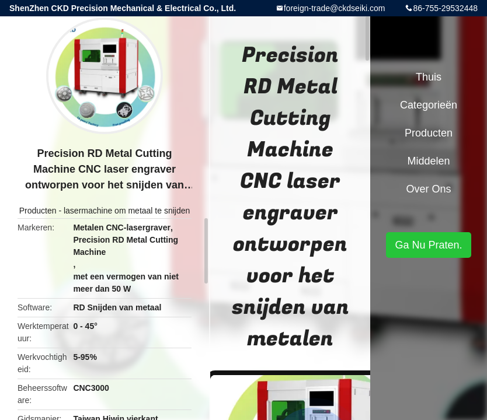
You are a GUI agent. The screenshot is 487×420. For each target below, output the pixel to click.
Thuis (428, 77)
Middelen (428, 161)
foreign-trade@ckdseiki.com (334, 8)
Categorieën (428, 105)
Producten (38, 210)
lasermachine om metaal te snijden (127, 210)
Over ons (428, 189)
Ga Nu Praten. (428, 245)
